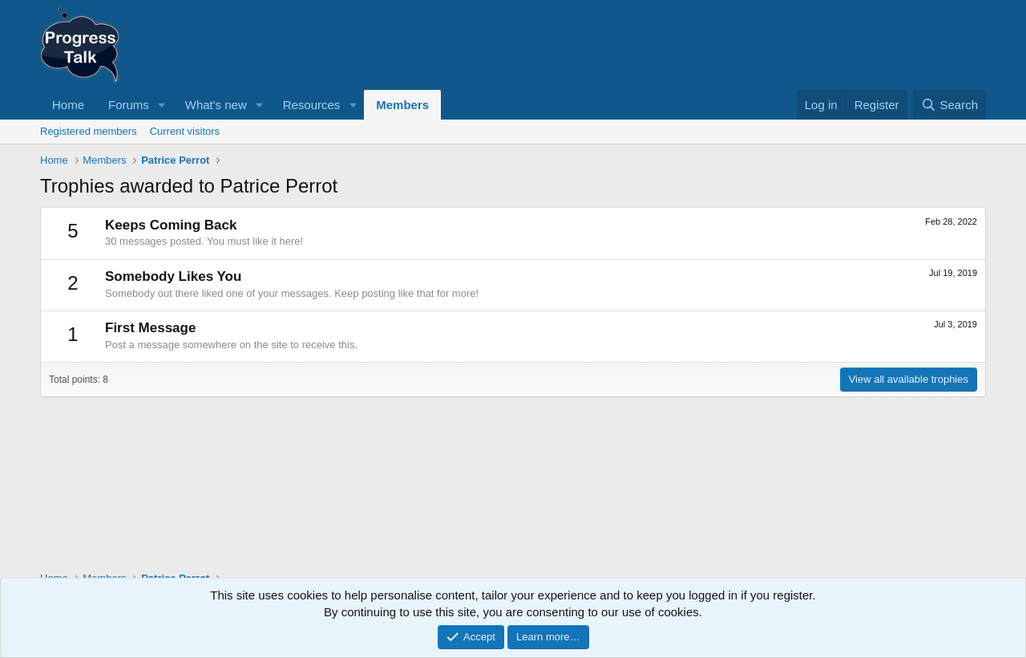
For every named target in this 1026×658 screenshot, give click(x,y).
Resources (312, 105)
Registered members (88, 131)
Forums (128, 105)
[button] (162, 105)
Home (68, 105)
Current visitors (185, 131)
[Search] (949, 105)
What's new (216, 105)
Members (402, 105)
